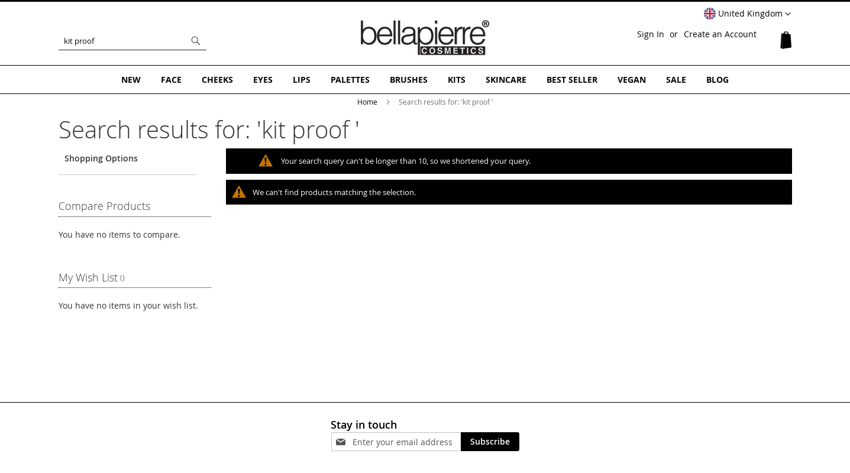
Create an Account (720, 34)
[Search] (196, 40)
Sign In (650, 34)
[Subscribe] (490, 441)
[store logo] (425, 38)
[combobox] (132, 40)
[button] (747, 14)
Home (368, 101)
